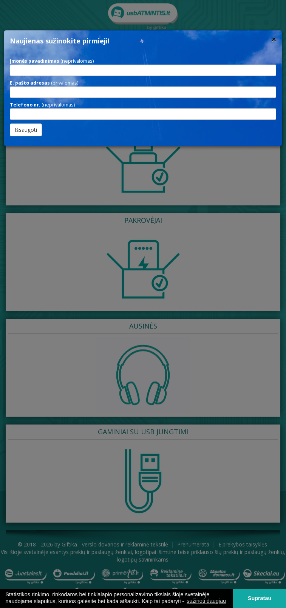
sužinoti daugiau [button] (206, 601)
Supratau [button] (259, 598)
